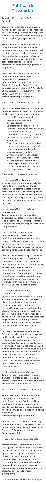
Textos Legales (35, 480)
